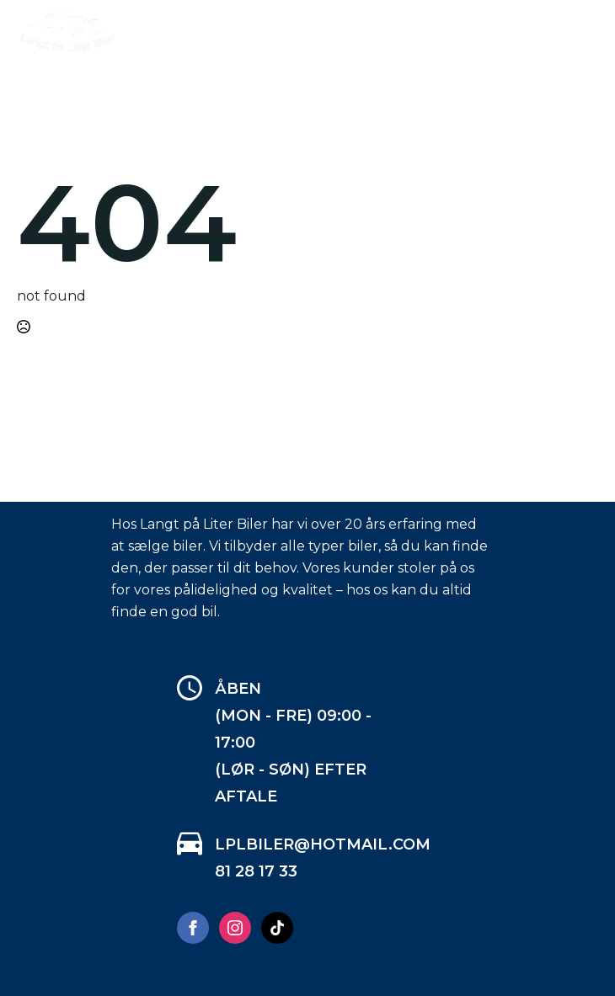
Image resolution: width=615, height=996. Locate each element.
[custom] (277, 928)
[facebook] (193, 928)
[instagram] (235, 928)
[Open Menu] (584, 32)
